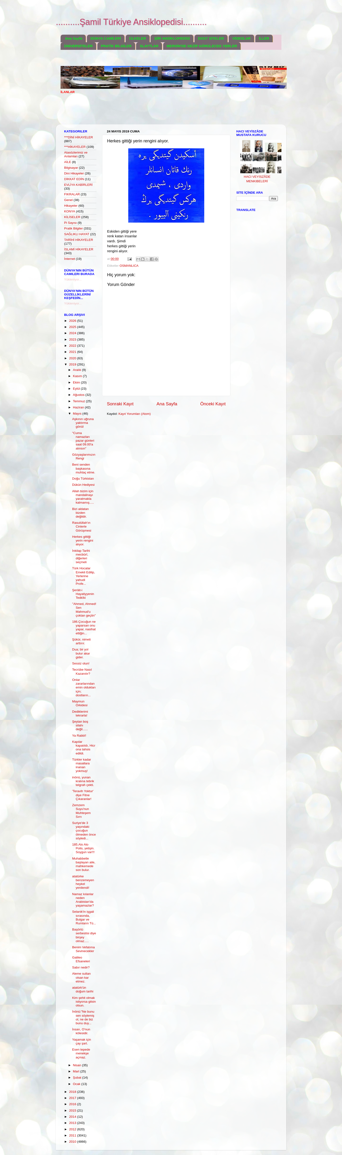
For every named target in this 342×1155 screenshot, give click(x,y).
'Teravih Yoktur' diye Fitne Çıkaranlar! (83, 794)
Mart (76, 1071)
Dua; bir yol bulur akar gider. (81, 653)
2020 (73, 358)
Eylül (77, 388)
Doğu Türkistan (83, 478)
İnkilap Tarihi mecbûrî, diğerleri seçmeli (81, 556)
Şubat (77, 1077)
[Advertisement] (147, 112)
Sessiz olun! (81, 663)
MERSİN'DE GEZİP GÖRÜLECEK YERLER (202, 46)
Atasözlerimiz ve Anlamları (75, 154)
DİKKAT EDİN (74, 179)
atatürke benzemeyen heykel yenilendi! (83, 882)
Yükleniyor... (73, 279)
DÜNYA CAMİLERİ (105, 38)
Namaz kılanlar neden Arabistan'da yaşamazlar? (83, 899)
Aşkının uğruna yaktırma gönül (83, 422)
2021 (73, 352)
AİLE (67, 162)
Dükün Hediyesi (83, 484)
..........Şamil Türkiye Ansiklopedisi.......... (131, 22)
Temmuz (79, 401)
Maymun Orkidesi (80, 703)
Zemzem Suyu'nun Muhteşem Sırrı (81, 810)
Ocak (77, 1084)
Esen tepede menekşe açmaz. (81, 1053)
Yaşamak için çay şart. (81, 1041)
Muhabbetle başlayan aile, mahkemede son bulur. (83, 864)
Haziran (79, 407)
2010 (73, 1141)
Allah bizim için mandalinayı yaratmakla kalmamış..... (83, 497)
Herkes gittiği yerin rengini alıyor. (82, 540)
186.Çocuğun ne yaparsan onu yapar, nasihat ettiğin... (84, 627)
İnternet (69, 259)
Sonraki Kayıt (120, 403)
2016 (73, 1104)
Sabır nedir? (81, 967)
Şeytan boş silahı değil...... (80, 725)
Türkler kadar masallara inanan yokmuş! (81, 765)
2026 (73, 321)
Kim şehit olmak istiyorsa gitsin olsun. (84, 1001)
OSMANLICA (129, 265)
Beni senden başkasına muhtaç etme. (83, 468)
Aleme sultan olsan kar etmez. (81, 977)
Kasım (78, 376)
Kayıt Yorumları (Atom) (135, 414)
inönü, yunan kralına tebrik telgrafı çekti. (83, 781)
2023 (73, 339)
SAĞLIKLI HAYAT (76, 234)
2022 (73, 345)
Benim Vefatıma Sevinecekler (83, 949)
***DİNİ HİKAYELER (78, 137)
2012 (73, 1129)
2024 (73, 333)
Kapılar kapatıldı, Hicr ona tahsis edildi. (83, 747)
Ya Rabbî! (79, 735)
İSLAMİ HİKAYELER (78, 249)
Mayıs (77, 413)
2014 (73, 1116)
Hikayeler (70, 205)
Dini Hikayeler (74, 173)
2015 (73, 1110)
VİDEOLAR (241, 38)
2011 (73, 1135)
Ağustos (79, 395)
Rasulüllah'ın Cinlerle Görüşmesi (81, 526)
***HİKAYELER (75, 147)
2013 (73, 1123)
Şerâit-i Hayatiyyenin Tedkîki (83, 593)
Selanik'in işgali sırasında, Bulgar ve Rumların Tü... (84, 917)
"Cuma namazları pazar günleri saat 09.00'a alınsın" (83, 440)
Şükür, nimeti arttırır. (81, 641)
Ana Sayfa (73, 38)
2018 (73, 1092)
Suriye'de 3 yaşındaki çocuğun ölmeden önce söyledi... (84, 830)
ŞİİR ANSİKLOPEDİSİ (172, 38)
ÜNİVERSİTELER (78, 46)
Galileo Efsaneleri (81, 959)
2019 (73, 364)
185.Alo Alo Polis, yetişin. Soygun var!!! (83, 848)
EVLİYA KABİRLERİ (78, 185)
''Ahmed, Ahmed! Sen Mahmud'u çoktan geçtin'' (84, 609)
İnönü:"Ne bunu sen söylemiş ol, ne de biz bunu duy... (83, 1017)
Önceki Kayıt (213, 403)
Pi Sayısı (70, 222)
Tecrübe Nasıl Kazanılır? (82, 671)
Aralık (77, 370)
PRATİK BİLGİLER (116, 46)
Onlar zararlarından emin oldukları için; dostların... (84, 687)
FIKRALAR (72, 194)
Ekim (77, 382)
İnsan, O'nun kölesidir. (81, 1031)
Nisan (77, 1065)
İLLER (264, 38)
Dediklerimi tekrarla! (80, 713)
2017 (73, 1098)
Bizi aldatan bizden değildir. (80, 512)
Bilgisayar (71, 167)
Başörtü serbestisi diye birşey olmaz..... (84, 935)
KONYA (69, 211)
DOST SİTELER (211, 38)
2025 (73, 327)
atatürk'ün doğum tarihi (82, 989)
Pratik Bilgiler (73, 228)
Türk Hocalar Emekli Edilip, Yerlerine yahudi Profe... (83, 575)
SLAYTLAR (149, 46)
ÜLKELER (137, 38)
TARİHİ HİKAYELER (78, 240)
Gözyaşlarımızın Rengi (83, 456)
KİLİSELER (72, 217)
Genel (68, 200)
